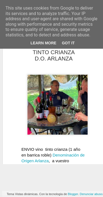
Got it (68, 43)
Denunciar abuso (91, 194)
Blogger (73, 194)
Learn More (43, 43)
